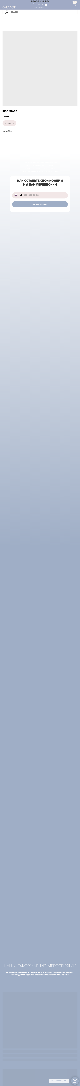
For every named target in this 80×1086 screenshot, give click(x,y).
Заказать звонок (40, 204)
